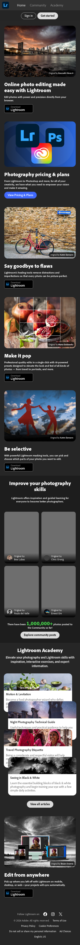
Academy (56, 5)
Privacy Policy (28, 925)
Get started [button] (48, 16)
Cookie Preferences (49, 925)
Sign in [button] (29, 16)
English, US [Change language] (40, 936)
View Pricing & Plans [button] (20, 195)
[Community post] (21, 537)
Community (38, 5)
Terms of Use (59, 920)
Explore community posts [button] (40, 635)
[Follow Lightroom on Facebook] (45, 914)
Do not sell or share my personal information (32, 931)
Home (21, 5)
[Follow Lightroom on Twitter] (60, 914)
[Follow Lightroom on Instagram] (53, 914)
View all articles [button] (40, 804)
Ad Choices (65, 931)
